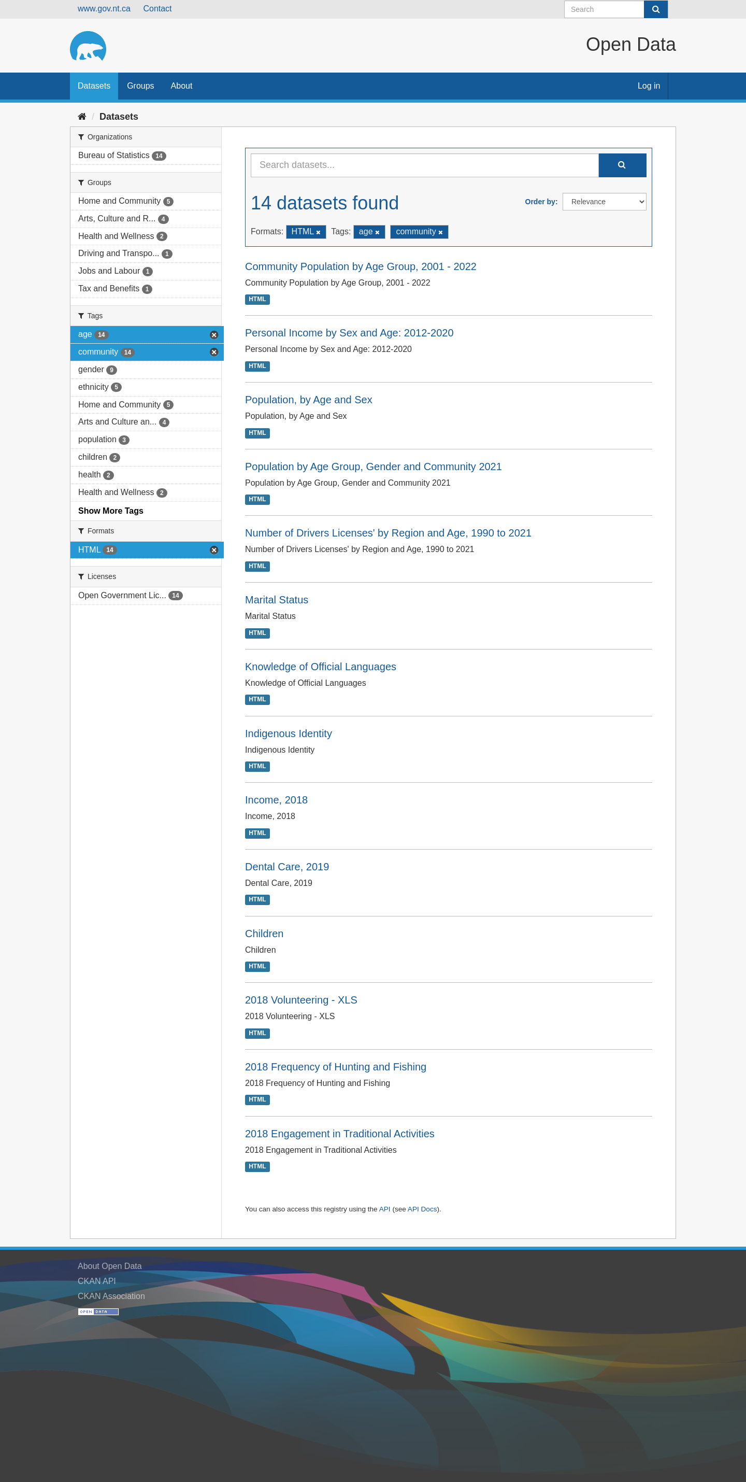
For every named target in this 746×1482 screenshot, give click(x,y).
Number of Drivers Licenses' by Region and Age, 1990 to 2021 (388, 533)
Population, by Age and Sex (308, 399)
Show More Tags (111, 510)
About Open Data (110, 1266)
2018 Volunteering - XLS (301, 1000)
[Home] (82, 116)
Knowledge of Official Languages (320, 666)
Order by (540, 201)
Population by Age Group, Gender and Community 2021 (373, 466)
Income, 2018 (276, 800)
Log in (649, 85)
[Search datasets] (616, 9)
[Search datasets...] (425, 165)
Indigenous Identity (288, 733)
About (182, 85)
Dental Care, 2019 (287, 866)
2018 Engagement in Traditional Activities (340, 1133)
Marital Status (276, 599)
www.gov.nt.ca (104, 8)
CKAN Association (111, 1296)
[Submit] (656, 9)
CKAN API (97, 1281)
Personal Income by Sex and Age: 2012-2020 (349, 332)
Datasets (94, 85)
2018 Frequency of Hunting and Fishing (335, 1066)
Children (264, 933)
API (385, 1209)
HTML (257, 299)
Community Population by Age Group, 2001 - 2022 (361, 266)
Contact (157, 8)
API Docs (422, 1209)
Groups (140, 85)
